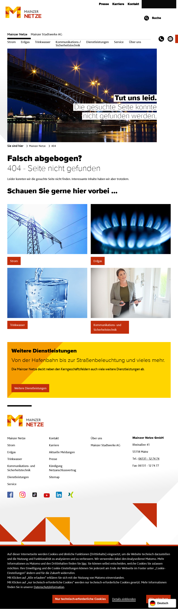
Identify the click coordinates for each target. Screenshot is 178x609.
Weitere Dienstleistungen (30, 388)
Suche (152, 18)
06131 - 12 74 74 (148, 458)
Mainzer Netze (17, 34)
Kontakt (133, 4)
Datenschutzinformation (49, 587)
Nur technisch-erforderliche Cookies (80, 599)
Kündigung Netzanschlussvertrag (62, 468)
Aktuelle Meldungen (62, 452)
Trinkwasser (42, 42)
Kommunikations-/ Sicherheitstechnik (68, 43)
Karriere (118, 4)
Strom (11, 42)
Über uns (135, 42)
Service (119, 42)
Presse (104, 4)
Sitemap (54, 477)
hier (84, 563)
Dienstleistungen (97, 42)
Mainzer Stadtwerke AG (46, 34)
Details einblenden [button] (124, 599)
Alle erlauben (158, 599)
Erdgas (25, 42)
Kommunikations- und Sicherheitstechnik (107, 327)
